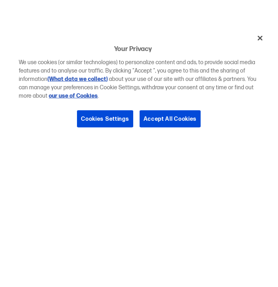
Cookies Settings (105, 118)
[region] (139, 84)
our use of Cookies (73, 95)
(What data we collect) (77, 78)
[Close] (260, 38)
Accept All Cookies (170, 118)
